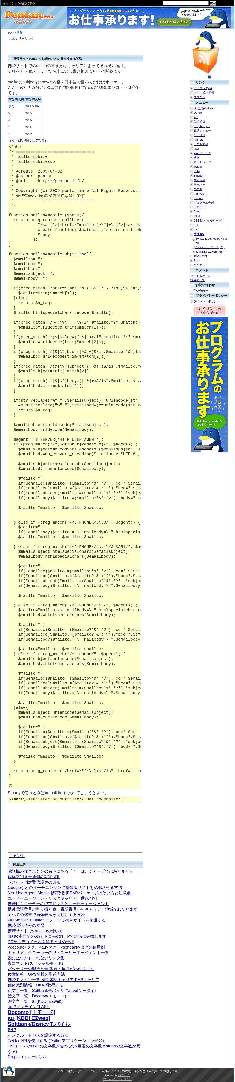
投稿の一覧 (197, 280)
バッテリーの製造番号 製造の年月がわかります (51, 969)
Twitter (198, 166)
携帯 (20, 32)
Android (198, 139)
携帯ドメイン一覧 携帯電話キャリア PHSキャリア (53, 979)
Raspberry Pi (202, 126)
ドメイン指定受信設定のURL (34, 882)
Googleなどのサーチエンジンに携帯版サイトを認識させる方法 (65, 887)
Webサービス (202, 153)
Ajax (196, 211)
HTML (197, 216)
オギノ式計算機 (204, 92)
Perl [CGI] (200, 193)
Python (198, 198)
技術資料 (199, 180)
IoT (196, 117)
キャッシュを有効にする (19, 3)
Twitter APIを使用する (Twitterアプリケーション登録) (56, 1040)
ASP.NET (199, 135)
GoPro (198, 112)
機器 (196, 157)
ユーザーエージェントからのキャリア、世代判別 (52, 898)
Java (197, 260)
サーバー (199, 184)
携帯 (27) (199, 234)
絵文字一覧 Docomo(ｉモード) (37, 996)
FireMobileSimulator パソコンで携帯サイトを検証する (57, 920)
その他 (198, 189)
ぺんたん (124, 1075)
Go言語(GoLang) (204, 108)
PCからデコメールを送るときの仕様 (41, 942)
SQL (196, 225)
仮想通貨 (199, 121)
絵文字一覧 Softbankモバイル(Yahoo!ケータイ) (52, 990)
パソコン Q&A (203, 88)
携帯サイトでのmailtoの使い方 (35, 931)
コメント (17, 855)
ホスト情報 (201, 144)
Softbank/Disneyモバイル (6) (211, 240)
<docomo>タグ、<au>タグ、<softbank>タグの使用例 (56, 947)
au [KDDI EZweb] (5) (208, 251)
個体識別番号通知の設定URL (34, 876)
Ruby (197, 171)
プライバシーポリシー (205, 301)
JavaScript (200, 256)
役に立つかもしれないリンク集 (36, 958)
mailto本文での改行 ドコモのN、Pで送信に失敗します (57, 936)
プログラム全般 (204, 202)
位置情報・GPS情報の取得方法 (36, 974)
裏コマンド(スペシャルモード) (35, 963)
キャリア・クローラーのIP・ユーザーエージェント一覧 (58, 952)
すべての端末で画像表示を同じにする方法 (46, 914)
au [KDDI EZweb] (29, 1018)
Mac (196, 148)
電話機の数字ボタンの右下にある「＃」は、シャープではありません (71, 871)
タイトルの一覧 (200, 276)
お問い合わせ (199, 290)
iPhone (198, 175)
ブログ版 (199, 97)
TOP (11, 32)
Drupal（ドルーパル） (28, 1057)
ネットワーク (202, 162)
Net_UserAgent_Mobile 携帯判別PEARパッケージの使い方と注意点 (69, 893)
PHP (12, 1030)
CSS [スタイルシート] (208, 220)
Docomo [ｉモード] (31, 1012)
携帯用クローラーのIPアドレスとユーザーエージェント (58, 904)
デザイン (199, 207)
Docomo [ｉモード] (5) (210, 247)
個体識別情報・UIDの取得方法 (35, 985)
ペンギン (199, 265)
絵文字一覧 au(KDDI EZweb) (35, 1001)
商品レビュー (202, 130)
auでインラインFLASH (29, 1007)
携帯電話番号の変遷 (26, 925)
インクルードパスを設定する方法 (38, 1035)
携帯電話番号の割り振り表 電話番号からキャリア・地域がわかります (73, 909)
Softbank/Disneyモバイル (39, 1024)
